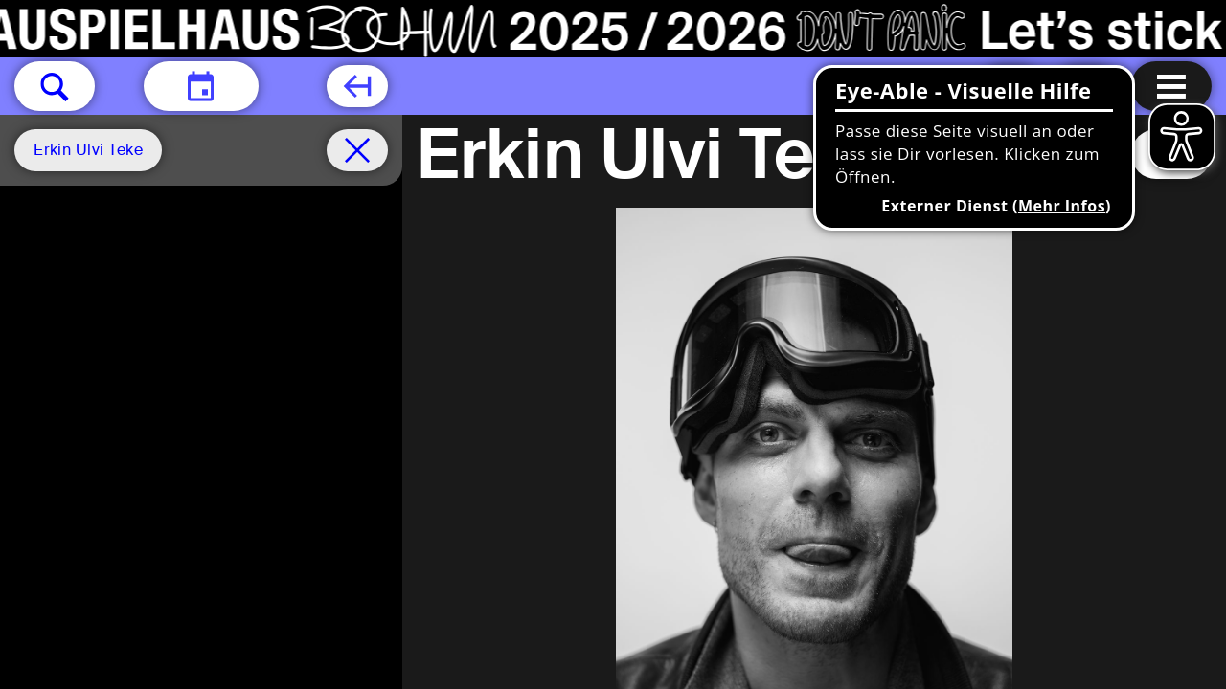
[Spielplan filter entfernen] (357, 150)
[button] (54, 86)
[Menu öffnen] (1171, 86)
